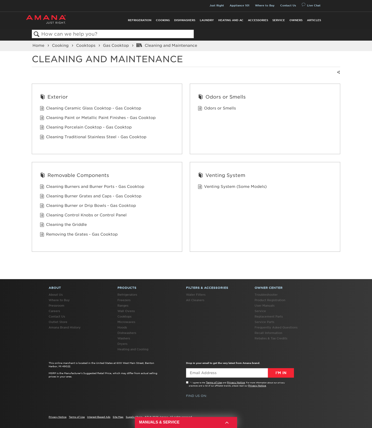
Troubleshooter (266, 294)
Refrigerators (127, 294)
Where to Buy (264, 5)
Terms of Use (214, 382)
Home (39, 45)
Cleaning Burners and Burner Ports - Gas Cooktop (92, 187)
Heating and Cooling (132, 349)
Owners (295, 20)
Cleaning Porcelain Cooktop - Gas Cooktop (86, 127)
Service (278, 20)
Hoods (122, 327)
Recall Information (268, 333)
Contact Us (288, 5)
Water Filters (195, 294)
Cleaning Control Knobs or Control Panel (83, 215)
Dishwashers (184, 20)
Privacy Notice (236, 382)
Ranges (122, 305)
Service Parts (264, 322)
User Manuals (264, 305)
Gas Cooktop (116, 45)
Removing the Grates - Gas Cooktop (79, 234)
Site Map (118, 416)
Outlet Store (58, 322)
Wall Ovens (126, 311)
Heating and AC (230, 20)
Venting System (221, 176)
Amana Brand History (65, 327)
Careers (54, 311)
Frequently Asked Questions (276, 327)
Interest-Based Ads (98, 416)
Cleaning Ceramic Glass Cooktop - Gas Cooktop (90, 108)
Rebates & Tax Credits (271, 338)
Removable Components (74, 176)
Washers (123, 338)
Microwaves (126, 322)
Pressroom (56, 305)
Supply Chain (134, 416)
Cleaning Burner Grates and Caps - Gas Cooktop (90, 196)
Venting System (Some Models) (232, 187)
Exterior (54, 97)
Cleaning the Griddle (63, 225)
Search (37, 34)
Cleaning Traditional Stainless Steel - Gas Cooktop (93, 137)
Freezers (123, 300)
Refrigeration (139, 20)
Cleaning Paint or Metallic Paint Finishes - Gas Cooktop (98, 118)
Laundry (207, 20)
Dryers (122, 344)
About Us (56, 294)
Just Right (216, 5)
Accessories (258, 20)
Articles (314, 20)
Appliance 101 (239, 5)
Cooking (163, 20)
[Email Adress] (240, 373)
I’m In (280, 373)
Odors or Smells (222, 97)
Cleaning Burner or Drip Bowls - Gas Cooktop (88, 206)
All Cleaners (195, 300)
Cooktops (86, 45)
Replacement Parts (269, 316)
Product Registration (270, 300)
